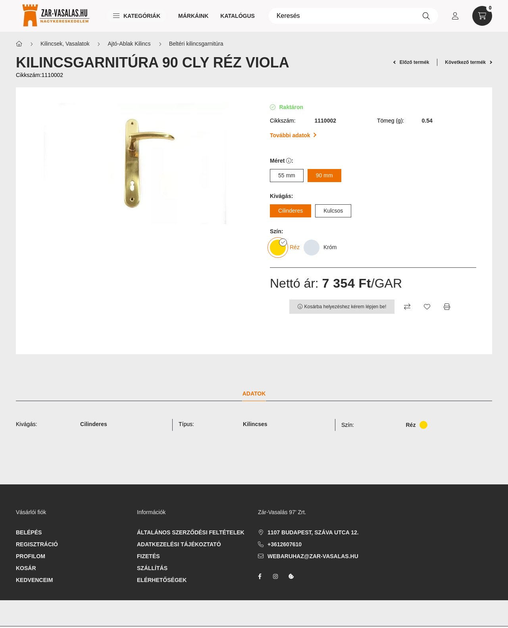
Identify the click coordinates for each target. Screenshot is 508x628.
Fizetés (148, 556)
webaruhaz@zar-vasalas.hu (312, 556)
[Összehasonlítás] (407, 307)
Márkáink (193, 16)
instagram (275, 576)
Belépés (29, 532)
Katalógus (237, 16)
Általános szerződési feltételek (190, 532)
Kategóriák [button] (136, 16)
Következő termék (468, 62)
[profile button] (455, 16)
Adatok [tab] (254, 393)
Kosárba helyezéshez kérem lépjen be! (345, 306)
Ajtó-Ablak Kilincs (129, 43)
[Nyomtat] (447, 307)
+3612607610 (284, 544)
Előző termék (411, 62)
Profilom (30, 556)
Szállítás (152, 568)
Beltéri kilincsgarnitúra (196, 43)
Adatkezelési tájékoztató (179, 544)
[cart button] (482, 16)
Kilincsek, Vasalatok (64, 43)
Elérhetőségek (162, 580)
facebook (259, 576)
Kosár (26, 568)
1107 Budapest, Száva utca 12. (313, 532)
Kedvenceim (34, 580)
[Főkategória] (19, 44)
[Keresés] (353, 16)
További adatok (293, 135)
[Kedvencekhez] (427, 307)
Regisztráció (37, 544)
